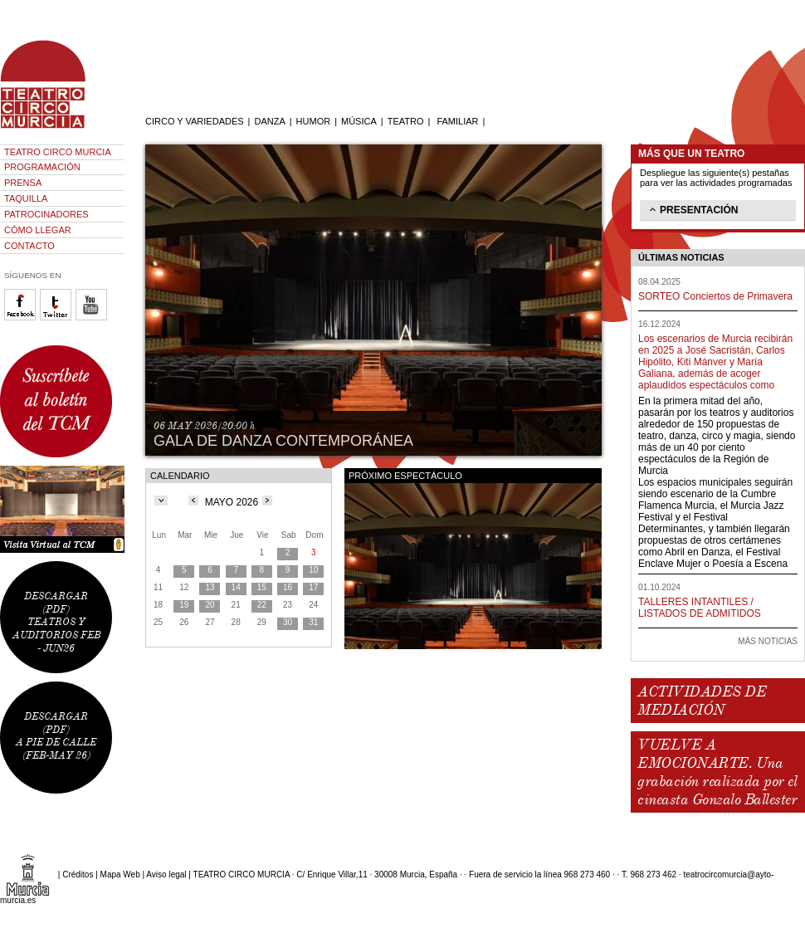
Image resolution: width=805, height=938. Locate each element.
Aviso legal (166, 874)
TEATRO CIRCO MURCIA (57, 152)
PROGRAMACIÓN (42, 167)
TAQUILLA (25, 198)
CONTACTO (29, 246)
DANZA (269, 121)
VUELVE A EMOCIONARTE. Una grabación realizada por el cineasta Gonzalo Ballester (717, 772)
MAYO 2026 (231, 502)
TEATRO (406, 121)
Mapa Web (120, 874)
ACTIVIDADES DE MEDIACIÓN (701, 700)
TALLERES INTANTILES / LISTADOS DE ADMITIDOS (699, 607)
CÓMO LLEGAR (37, 230)
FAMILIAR (457, 121)
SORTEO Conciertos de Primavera (715, 296)
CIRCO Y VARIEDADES (194, 121)
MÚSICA (359, 121)
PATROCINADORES (46, 214)
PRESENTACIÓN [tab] (692, 209)
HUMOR (313, 121)
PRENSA (22, 183)
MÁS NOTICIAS (768, 641)
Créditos (77, 874)
